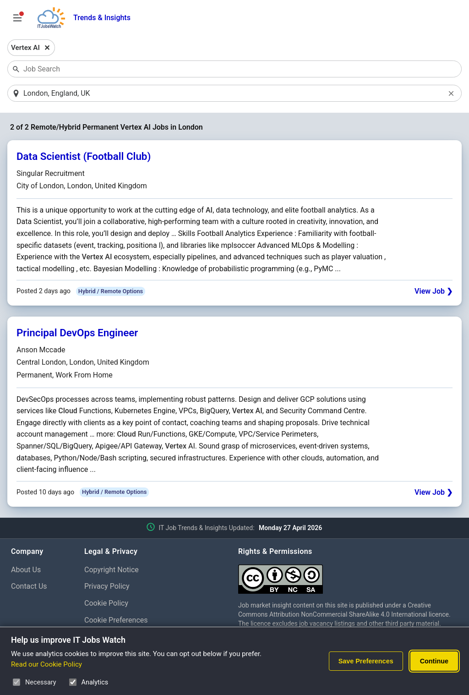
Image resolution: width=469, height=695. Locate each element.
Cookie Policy (106, 604)
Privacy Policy (107, 587)
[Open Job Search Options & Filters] (17, 18)
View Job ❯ (433, 292)
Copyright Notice (111, 570)
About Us (26, 570)
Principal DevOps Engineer (77, 333)
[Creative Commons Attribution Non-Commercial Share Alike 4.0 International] (348, 576)
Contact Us (29, 587)
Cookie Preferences (116, 620)
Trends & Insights (102, 17)
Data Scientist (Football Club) (83, 157)
